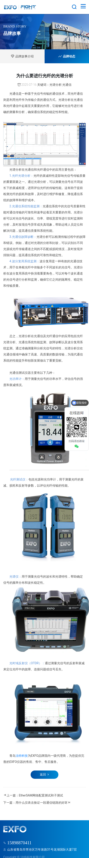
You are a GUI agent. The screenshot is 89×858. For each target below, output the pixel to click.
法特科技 (22, 755)
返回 (44, 774)
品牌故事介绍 (22, 56)
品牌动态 (66, 56)
